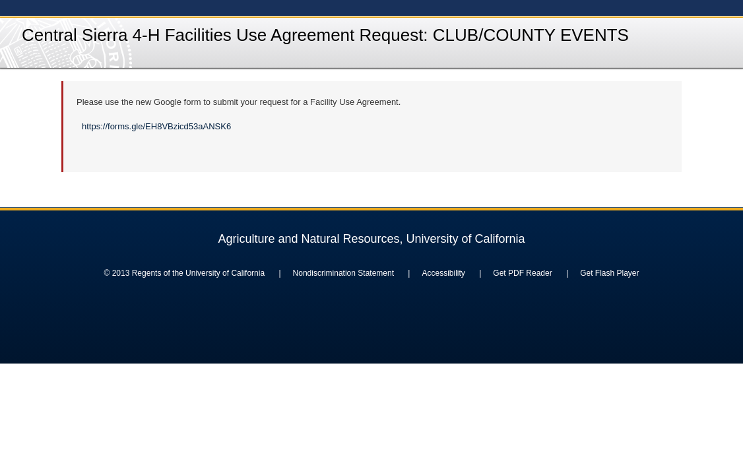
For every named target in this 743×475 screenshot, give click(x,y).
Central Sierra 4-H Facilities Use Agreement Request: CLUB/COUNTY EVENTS (325, 35)
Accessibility (443, 273)
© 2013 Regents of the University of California (184, 273)
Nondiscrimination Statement (343, 273)
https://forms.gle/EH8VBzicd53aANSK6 (156, 126)
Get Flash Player (609, 273)
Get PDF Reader (522, 273)
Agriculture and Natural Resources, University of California (371, 238)
